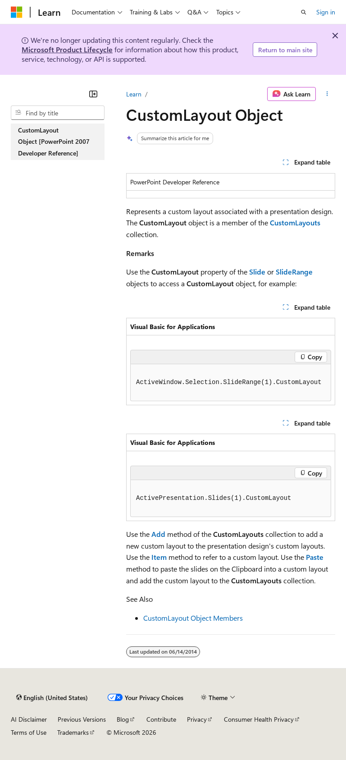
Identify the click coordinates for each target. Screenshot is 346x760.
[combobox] (58, 112)
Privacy (197, 719)
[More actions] (327, 94)
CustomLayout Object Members (193, 618)
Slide (257, 271)
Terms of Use (28, 732)
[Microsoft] (17, 12)
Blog (123, 719)
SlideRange (294, 271)
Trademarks (73, 732)
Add (158, 534)
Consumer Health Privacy (259, 719)
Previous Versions (82, 719)
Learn (133, 94)
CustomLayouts (295, 222)
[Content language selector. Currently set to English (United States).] (52, 697)
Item (159, 557)
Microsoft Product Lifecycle (67, 49)
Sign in (325, 12)
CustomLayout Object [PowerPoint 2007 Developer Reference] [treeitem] (54, 141)
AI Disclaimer (29, 719)
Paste (314, 557)
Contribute (161, 719)
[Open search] (304, 12)
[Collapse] (93, 94)
